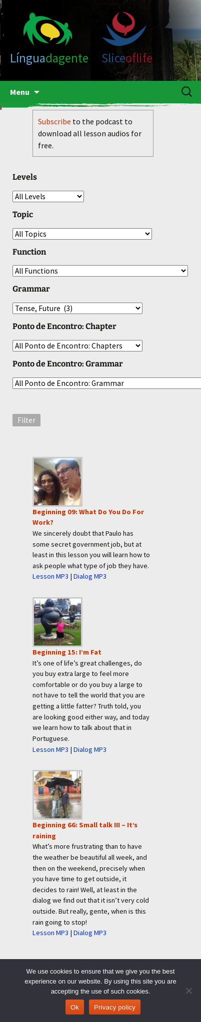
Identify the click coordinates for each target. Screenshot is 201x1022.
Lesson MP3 (50, 576)
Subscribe (54, 121)
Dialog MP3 (90, 576)
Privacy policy (115, 1007)
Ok (74, 1007)
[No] (189, 991)
